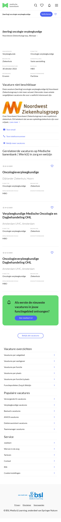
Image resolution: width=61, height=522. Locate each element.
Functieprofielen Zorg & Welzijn (17, 385)
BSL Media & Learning (16, 510)
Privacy (17, 505)
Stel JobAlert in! (26, 318)
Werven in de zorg (11, 449)
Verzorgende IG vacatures (15, 399)
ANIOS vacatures (11, 417)
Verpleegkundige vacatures (15, 405)
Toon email (8, 129)
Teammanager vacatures (14, 429)
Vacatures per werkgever (14, 361)
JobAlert (49, 5)
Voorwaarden (39, 505)
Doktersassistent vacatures (15, 423)
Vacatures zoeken (35, 5)
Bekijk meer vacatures (13, 142)
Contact (7, 461)
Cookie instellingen (12, 473)
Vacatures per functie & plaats (16, 379)
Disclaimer (27, 505)
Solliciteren (46, 14)
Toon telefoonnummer (13, 136)
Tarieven (7, 455)
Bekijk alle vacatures (30, 335)
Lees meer (14, 122)
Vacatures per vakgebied (14, 355)
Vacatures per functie (13, 367)
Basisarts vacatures (12, 411)
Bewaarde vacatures (42, 5)
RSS (5, 467)
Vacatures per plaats (12, 373)
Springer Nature (49, 510)
